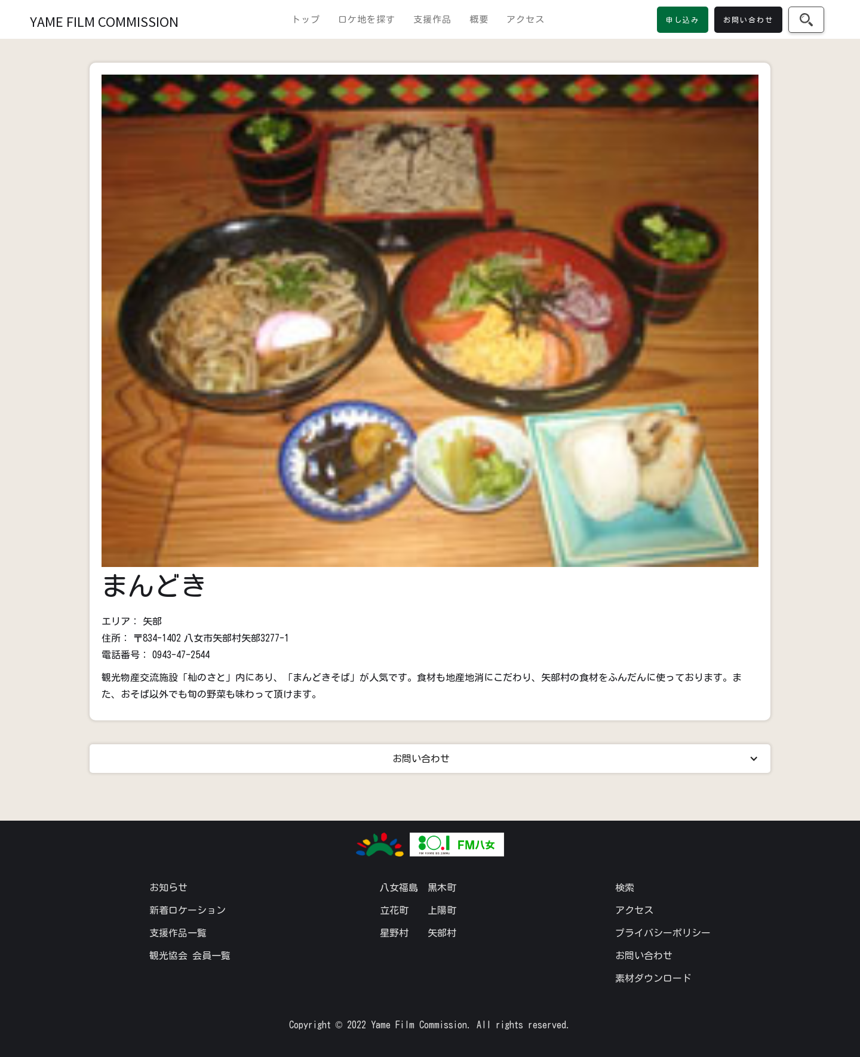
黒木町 (442, 887)
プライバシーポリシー (663, 933)
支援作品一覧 (178, 933)
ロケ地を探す (366, 19)
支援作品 (432, 19)
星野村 (394, 933)
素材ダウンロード (653, 978)
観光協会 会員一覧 (190, 955)
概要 (479, 19)
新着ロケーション (187, 910)
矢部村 (442, 933)
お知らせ (168, 887)
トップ (305, 19)
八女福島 (399, 887)
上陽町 (442, 910)
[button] (430, 758)
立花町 (394, 910)
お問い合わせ (643, 955)
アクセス (525, 19)
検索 (624, 887)
